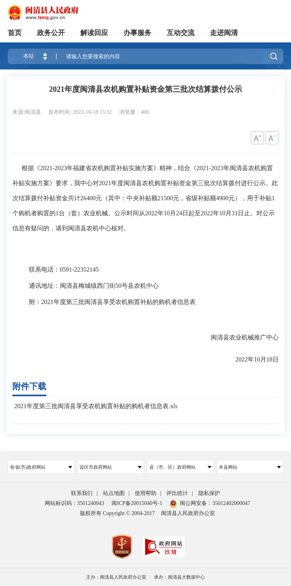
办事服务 (137, 33)
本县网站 (250, 467)
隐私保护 (209, 493)
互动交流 (181, 33)
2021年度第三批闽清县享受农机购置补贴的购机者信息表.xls (96, 406)
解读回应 (94, 33)
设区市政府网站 (111, 467)
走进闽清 (224, 33)
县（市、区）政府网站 (180, 467)
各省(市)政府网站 (41, 467)
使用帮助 (145, 493)
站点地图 (114, 493)
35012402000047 (231, 503)
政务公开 (51, 33)
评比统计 (177, 493)
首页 (15, 33)
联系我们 (82, 493)
